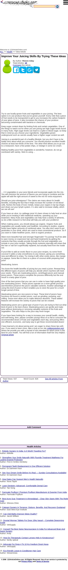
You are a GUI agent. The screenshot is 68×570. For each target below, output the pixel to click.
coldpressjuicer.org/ (55, 328)
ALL (1, 52)
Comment (17, 65)
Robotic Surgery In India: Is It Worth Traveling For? (24, 451)
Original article (7, 335)
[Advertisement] (33, 29)
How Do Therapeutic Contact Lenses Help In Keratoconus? (28, 538)
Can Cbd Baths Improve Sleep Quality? (20, 514)
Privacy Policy (26, 561)
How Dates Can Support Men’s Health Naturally (22, 479)
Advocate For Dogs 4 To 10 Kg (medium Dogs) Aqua (25, 544)
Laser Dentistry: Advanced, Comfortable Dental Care (24, 486)
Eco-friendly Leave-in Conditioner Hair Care (22, 551)
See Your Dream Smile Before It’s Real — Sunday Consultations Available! (34, 473)
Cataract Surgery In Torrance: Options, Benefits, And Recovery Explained (33, 507)
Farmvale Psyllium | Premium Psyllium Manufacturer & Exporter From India (34, 492)
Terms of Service (42, 561)
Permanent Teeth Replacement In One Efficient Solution (26, 466)
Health (9, 52)
